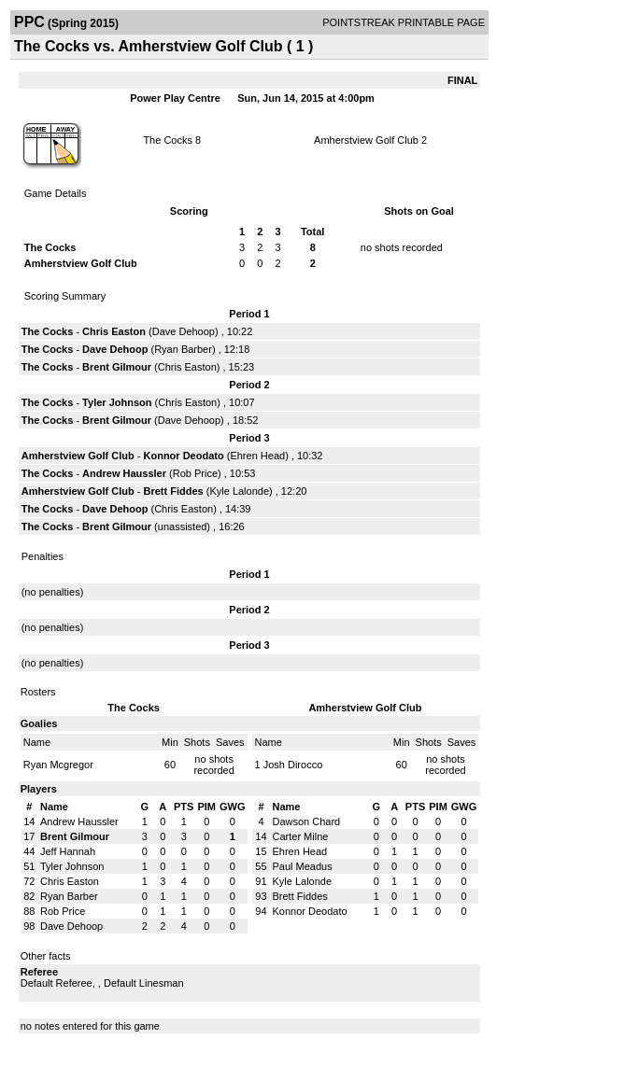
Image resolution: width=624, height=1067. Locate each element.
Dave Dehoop (183, 331)
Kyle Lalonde (239, 491)
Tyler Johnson (116, 402)
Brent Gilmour (116, 366)
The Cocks (167, 140)
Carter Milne (300, 836)
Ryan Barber (183, 349)
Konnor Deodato (184, 455)
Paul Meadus (302, 866)
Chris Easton (114, 331)
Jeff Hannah (67, 851)
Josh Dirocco (293, 764)
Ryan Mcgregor (58, 764)
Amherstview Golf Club (366, 140)
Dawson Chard (306, 821)
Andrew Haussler (124, 473)
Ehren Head (257, 455)
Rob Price (195, 473)
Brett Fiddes (174, 491)
